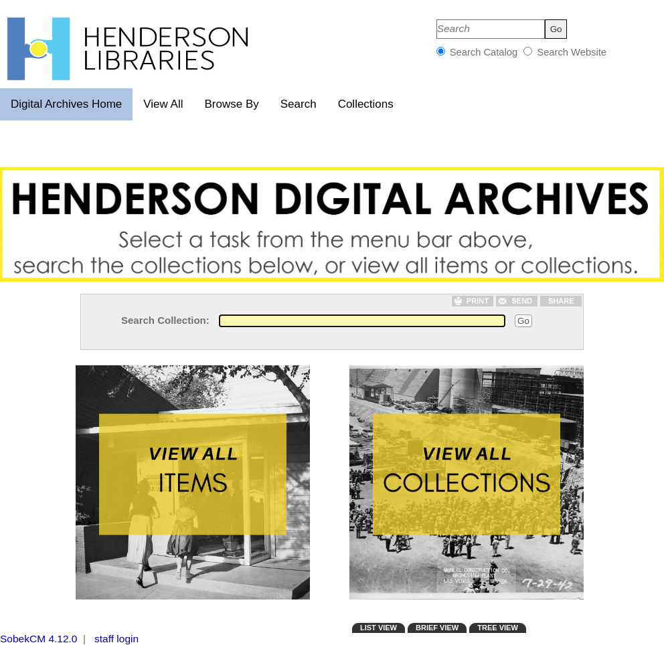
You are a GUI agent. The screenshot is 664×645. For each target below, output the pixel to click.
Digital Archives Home (66, 104)
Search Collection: (165, 320)
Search (298, 104)
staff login (116, 638)
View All (163, 104)
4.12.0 (62, 638)
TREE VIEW (497, 628)
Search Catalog (484, 52)
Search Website (570, 52)
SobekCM (23, 638)
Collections (366, 104)
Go (523, 321)
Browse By (232, 104)
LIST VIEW (378, 628)
